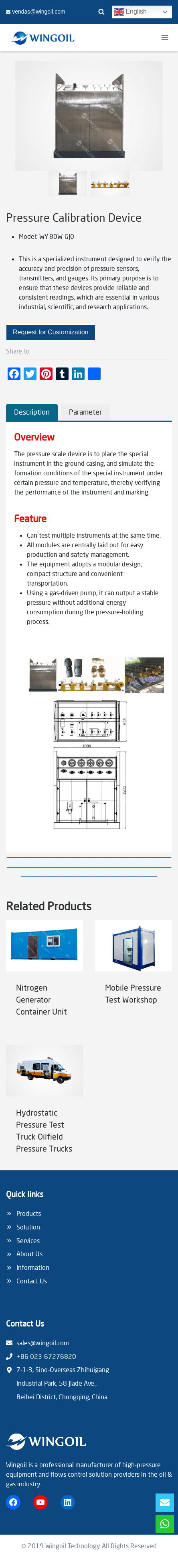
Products (28, 1213)
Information (32, 1267)
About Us (29, 1253)
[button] (68, 184)
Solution (28, 1227)
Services (28, 1240)
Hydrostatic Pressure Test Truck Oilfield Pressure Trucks (44, 1130)
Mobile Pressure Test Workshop (133, 993)
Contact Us (31, 1281)
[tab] (32, 412)
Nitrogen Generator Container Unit (41, 999)
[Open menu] (164, 37)
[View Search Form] (101, 12)
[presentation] (44, 945)
